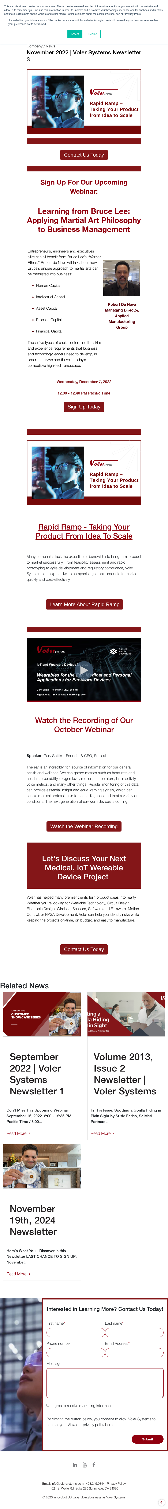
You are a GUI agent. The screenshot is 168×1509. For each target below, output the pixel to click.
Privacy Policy (116, 1483)
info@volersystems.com (68, 1483)
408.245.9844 (95, 1483)
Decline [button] (93, 34)
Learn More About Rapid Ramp (85, 604)
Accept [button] (75, 34)
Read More (16, 1133)
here (108, 1424)
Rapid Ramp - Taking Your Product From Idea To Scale (84, 531)
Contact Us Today (84, 155)
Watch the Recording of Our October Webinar (84, 725)
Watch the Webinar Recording (84, 826)
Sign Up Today (84, 407)
